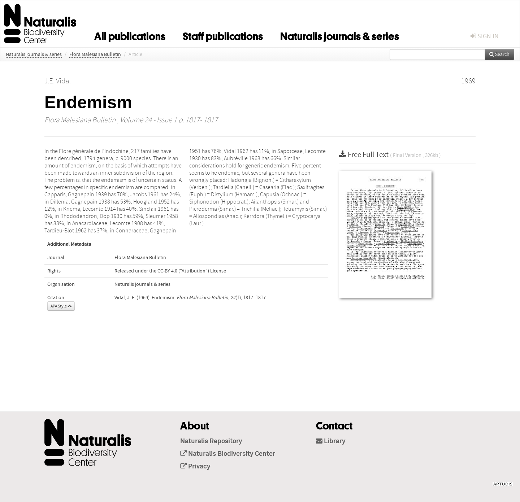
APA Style (61, 306)
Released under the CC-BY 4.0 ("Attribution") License (170, 271)
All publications (129, 35)
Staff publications (223, 35)
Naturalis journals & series (339, 35)
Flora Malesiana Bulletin (95, 54)
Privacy (195, 466)
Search (499, 54)
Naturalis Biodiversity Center (227, 454)
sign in (485, 36)
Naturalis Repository (211, 441)
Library (331, 441)
